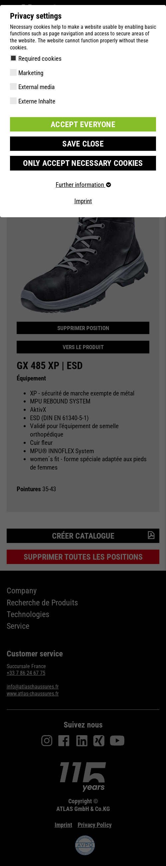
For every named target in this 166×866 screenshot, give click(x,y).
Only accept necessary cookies (83, 163)
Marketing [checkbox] (30, 73)
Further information (83, 185)
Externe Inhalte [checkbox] (36, 101)
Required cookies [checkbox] (40, 58)
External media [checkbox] (36, 87)
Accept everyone (83, 124)
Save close (83, 144)
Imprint (83, 201)
